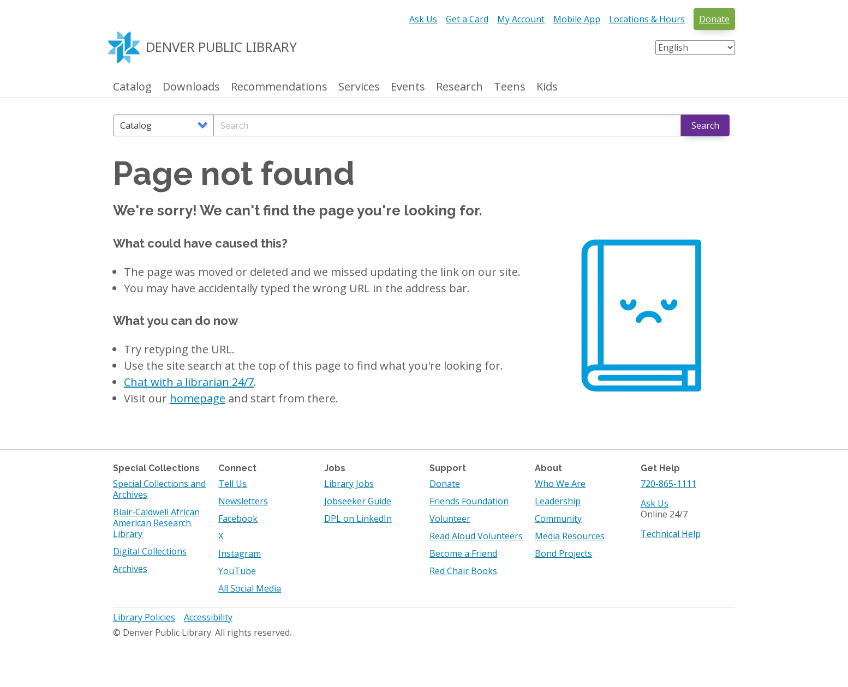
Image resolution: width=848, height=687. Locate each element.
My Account (521, 19)
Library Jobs (349, 484)
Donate (714, 19)
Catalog (132, 87)
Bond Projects (563, 553)
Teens (509, 87)
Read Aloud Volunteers (476, 536)
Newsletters (243, 501)
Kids (547, 87)
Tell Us (232, 484)
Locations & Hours (647, 19)
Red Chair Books (463, 571)
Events (408, 87)
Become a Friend (463, 553)
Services (359, 87)
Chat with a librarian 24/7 (189, 382)
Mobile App (576, 19)
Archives (130, 569)
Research (459, 87)
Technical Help (671, 534)
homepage (197, 398)
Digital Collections (150, 551)
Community (558, 519)
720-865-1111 (668, 484)
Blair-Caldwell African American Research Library (156, 523)
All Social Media (249, 588)
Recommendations (279, 87)
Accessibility (208, 617)
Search (705, 125)
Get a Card (467, 19)
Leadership (558, 501)
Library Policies (144, 617)
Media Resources (570, 536)
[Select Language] (695, 47)
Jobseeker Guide (357, 501)
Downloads (191, 87)
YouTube (237, 571)
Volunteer (449, 519)
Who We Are (560, 484)
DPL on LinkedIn (358, 519)
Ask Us (423, 19)
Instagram (239, 553)
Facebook (238, 519)
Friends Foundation (469, 501)
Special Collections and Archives (159, 489)
